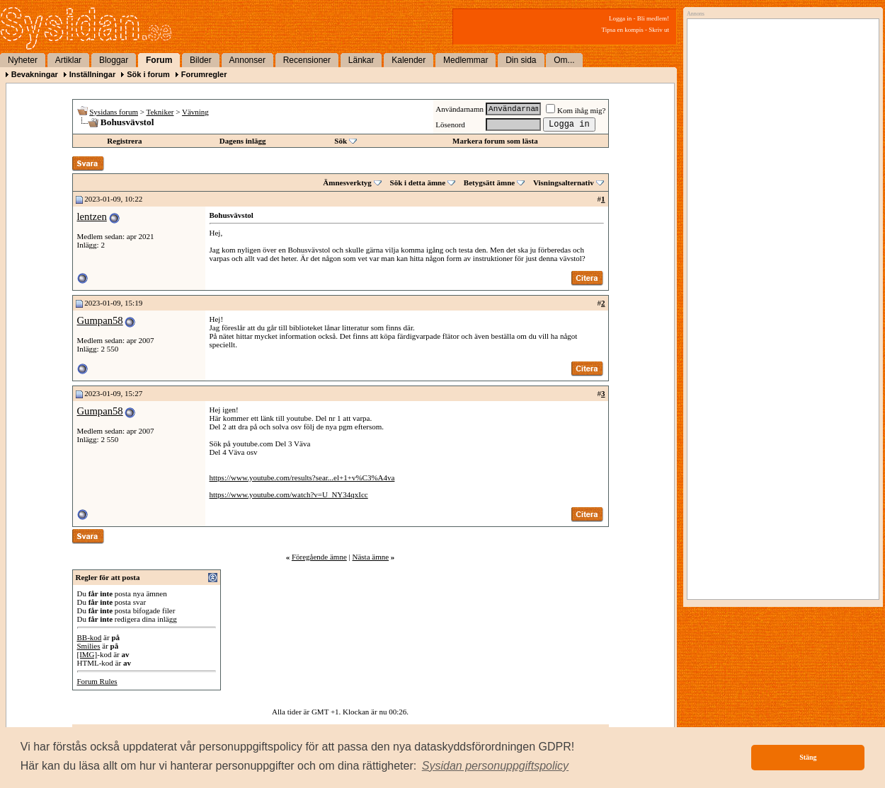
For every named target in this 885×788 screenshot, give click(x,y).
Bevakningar (34, 74)
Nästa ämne (370, 556)
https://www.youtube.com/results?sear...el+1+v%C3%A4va (302, 477)
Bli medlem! (653, 18)
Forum (159, 60)
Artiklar (68, 60)
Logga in (620, 18)
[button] (495, 766)
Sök (340, 141)
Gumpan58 (100, 320)
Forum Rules (97, 681)
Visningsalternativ (563, 182)
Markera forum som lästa (495, 141)
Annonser (247, 60)
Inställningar (92, 74)
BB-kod (89, 637)
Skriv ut (659, 29)
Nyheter (23, 60)
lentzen (92, 216)
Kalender (409, 60)
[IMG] (87, 654)
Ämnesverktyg (347, 182)
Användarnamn (459, 109)
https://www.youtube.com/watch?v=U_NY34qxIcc (289, 494)
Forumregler (204, 74)
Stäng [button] (807, 757)
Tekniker (160, 112)
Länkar (361, 60)
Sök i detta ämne (418, 182)
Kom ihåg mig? (575, 110)
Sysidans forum (113, 112)
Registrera (124, 141)
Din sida (521, 60)
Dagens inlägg (242, 141)
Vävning (195, 112)
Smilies (89, 646)
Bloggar (113, 60)
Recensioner (307, 60)
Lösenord (450, 124)
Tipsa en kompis (623, 29)
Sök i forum (148, 74)
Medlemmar (465, 60)
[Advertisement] (779, 167)
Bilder (201, 60)
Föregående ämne (319, 556)
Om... (564, 60)
